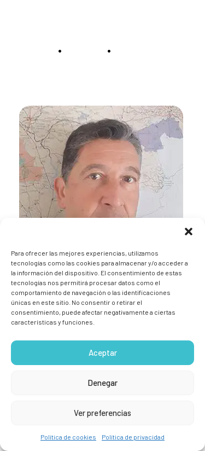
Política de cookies (68, 437)
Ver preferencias (102, 413)
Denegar (102, 383)
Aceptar (103, 352)
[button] (188, 231)
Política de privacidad (133, 437)
